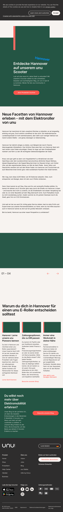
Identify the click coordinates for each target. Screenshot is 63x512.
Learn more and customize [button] (39, 13)
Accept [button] (55, 13)
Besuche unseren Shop (30, 381)
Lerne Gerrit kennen (9, 380)
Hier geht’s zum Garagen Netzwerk (50, 376)
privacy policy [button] (50, 7)
